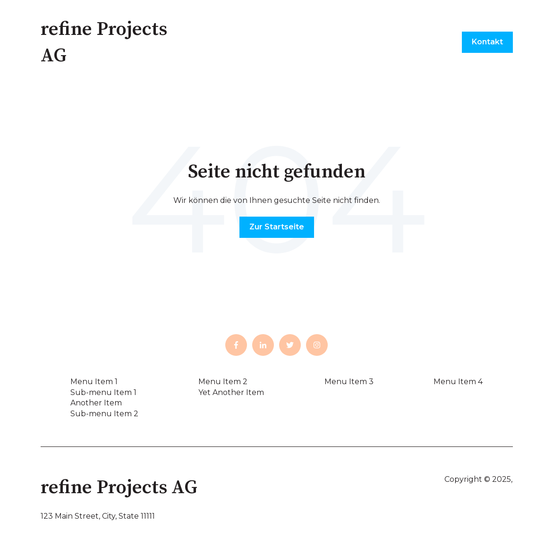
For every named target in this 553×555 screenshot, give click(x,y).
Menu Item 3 (349, 381)
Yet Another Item (231, 392)
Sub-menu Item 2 (104, 413)
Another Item (96, 402)
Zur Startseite (276, 226)
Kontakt (487, 41)
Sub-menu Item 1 (103, 392)
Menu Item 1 (94, 381)
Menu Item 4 (458, 381)
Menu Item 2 (222, 381)
